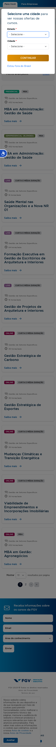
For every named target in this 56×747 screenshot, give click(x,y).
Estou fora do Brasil (19, 66)
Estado (12, 29)
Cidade (12, 41)
